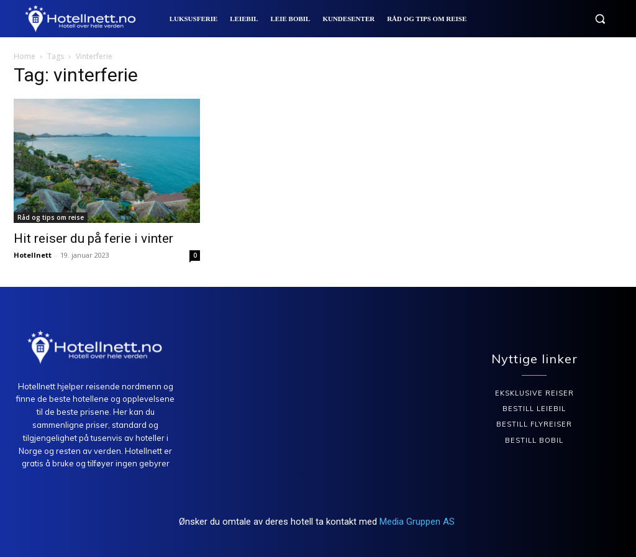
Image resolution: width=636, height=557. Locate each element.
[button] (600, 18)
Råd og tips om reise (50, 217)
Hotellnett (33, 255)
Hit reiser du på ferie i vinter (93, 238)
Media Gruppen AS (418, 521)
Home (24, 56)
